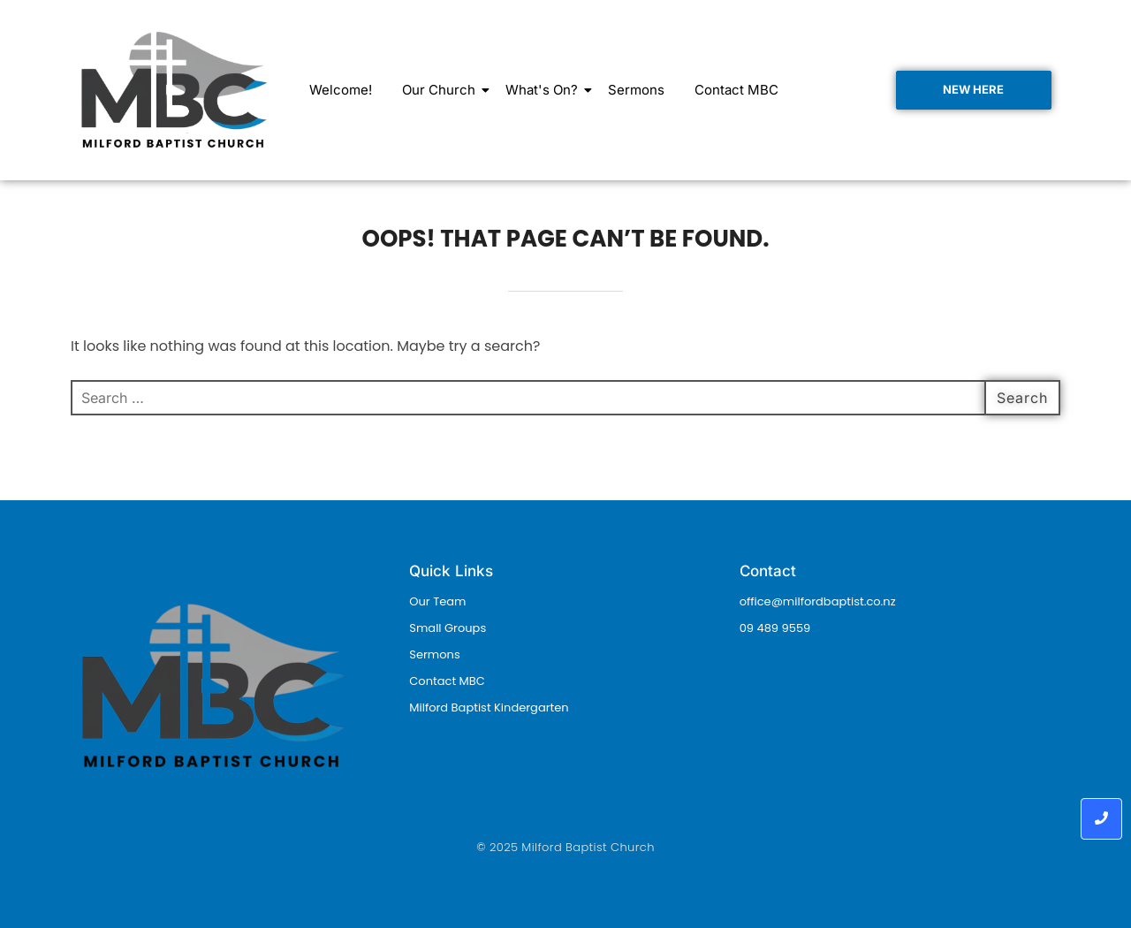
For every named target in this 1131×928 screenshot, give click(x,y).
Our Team (437, 601)
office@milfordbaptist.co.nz (818, 601)
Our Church (442, 89)
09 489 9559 (775, 628)
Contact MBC (736, 89)
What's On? (544, 89)
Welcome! (340, 89)
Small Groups (447, 628)
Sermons (636, 89)
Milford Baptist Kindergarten (488, 707)
